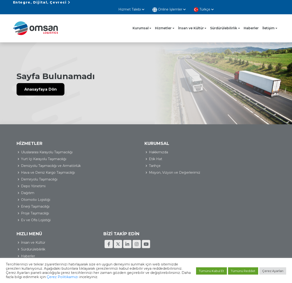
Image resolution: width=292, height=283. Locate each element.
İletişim (268, 23)
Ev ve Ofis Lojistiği (102, 221)
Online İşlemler (230, 4)
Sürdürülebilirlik (223, 23)
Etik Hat (27, 154)
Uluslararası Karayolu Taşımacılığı (113, 147)
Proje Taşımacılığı (102, 214)
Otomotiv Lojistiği (102, 200)
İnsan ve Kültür (191, 23)
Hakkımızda (30, 147)
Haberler (251, 23)
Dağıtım (94, 193)
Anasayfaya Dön (40, 86)
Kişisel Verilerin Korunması (215, 245)
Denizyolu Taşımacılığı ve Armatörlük (108, 164)
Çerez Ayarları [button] (272, 271)
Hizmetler (163, 23)
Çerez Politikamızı (72, 278)
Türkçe (265, 4)
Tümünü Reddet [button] (243, 271)
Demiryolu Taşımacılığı (106, 180)
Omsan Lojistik (38, 23)
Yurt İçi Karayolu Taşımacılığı (110, 154)
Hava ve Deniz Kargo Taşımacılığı (114, 173)
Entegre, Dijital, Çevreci (41, 4)
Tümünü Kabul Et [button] (211, 271)
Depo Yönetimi (100, 187)
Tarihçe (27, 161)
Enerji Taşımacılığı (102, 207)
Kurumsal (141, 23)
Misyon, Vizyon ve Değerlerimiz (46, 167)
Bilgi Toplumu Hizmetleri (257, 245)
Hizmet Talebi (193, 4)
